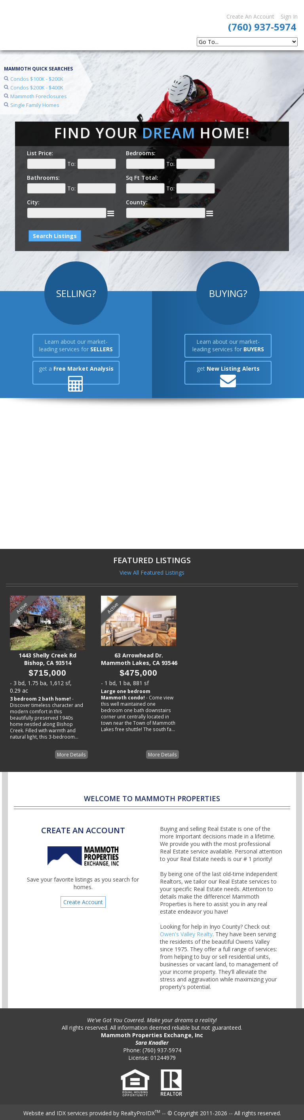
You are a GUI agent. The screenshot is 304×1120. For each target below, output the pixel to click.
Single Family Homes (34, 105)
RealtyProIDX (140, 1113)
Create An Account (250, 16)
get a (76, 368)
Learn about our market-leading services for (76, 345)
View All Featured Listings (152, 572)
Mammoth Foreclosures (38, 96)
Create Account (83, 902)
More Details (71, 754)
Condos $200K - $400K (36, 87)
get (228, 368)
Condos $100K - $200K (36, 78)
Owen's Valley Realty (186, 934)
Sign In (289, 16)
